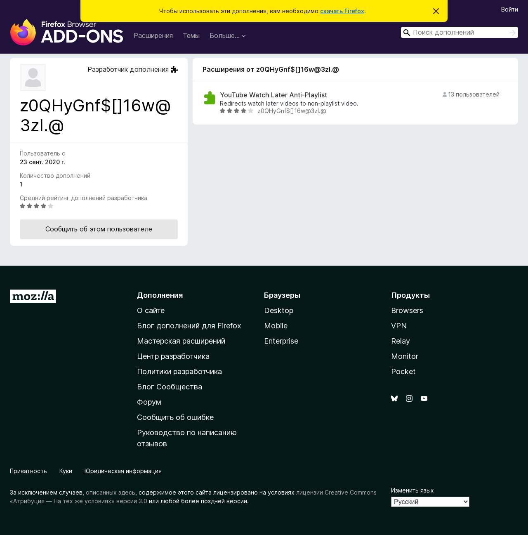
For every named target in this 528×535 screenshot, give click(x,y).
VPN (399, 325)
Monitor (404, 356)
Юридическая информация (123, 470)
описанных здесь (110, 492)
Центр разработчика (173, 356)
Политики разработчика (179, 371)
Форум (149, 402)
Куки (65, 470)
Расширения (153, 35)
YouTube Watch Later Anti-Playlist (273, 95)
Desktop (278, 310)
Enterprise (281, 341)
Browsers (407, 310)
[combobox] (459, 32)
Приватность (28, 470)
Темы (191, 35)
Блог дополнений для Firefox (189, 325)
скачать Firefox (342, 10)
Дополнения (160, 295)
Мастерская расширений (181, 341)
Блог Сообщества (169, 386)
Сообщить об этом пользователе (98, 229)
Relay (400, 341)
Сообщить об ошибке (175, 417)
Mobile (276, 325)
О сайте (151, 310)
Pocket (403, 371)
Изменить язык (412, 490)
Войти (509, 9)
